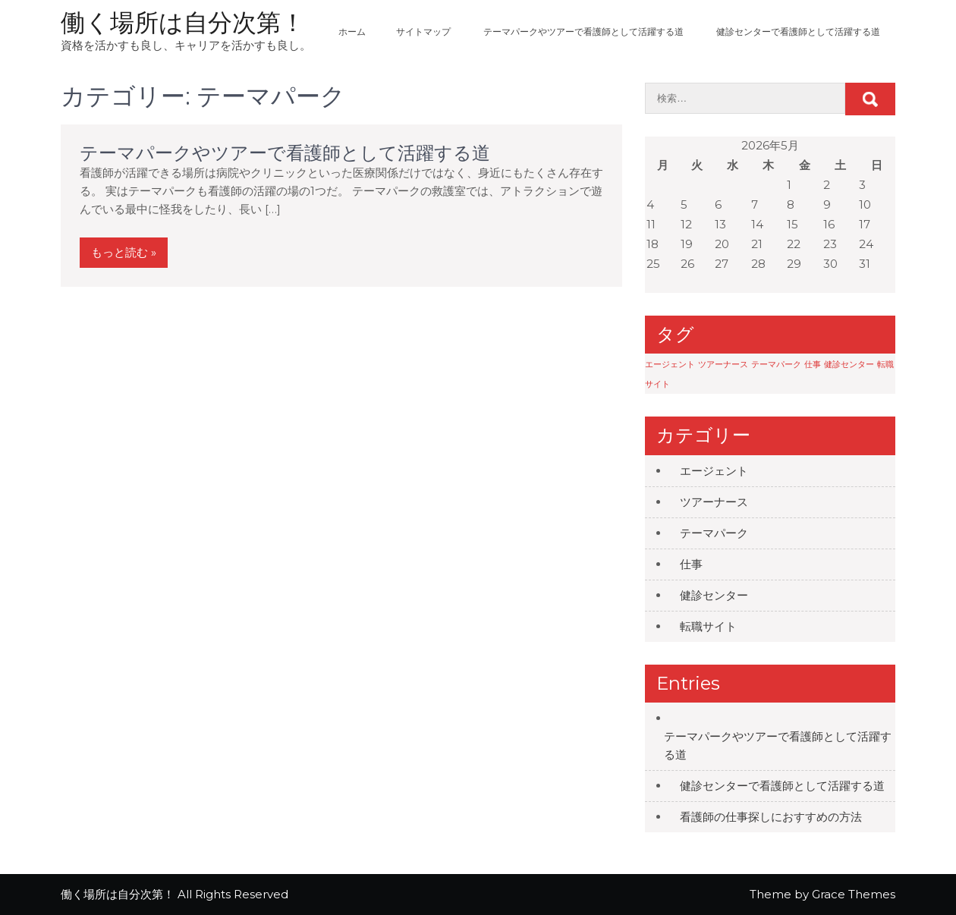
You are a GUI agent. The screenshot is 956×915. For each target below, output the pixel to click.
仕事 (691, 564)
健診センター (714, 595)
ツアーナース (714, 502)
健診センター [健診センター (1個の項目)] (849, 364)
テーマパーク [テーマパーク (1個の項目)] (776, 364)
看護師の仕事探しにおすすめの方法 (771, 817)
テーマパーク (714, 533)
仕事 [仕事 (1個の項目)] (812, 364)
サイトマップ (423, 31)
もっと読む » (123, 252)
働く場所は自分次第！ (183, 22)
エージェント (714, 471)
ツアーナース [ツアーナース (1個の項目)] (723, 364)
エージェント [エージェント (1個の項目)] (670, 364)
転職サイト (708, 626)
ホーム (352, 31)
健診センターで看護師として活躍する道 (798, 31)
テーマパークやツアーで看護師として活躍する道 (583, 31)
